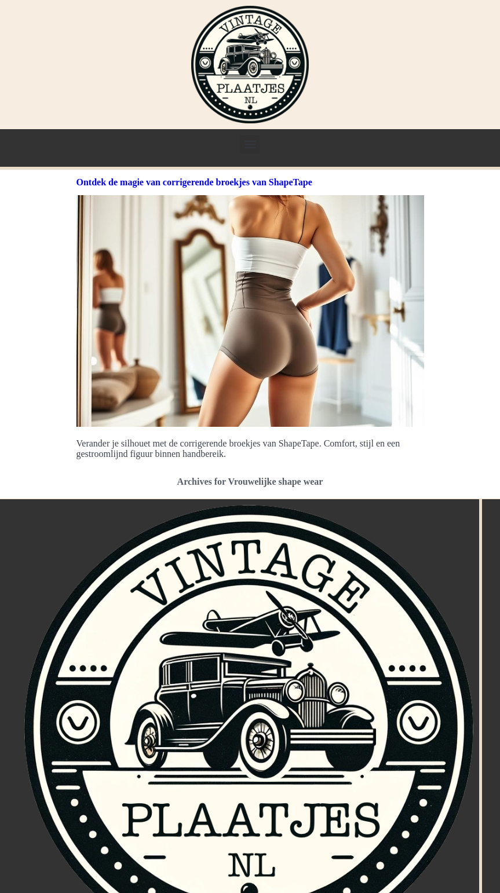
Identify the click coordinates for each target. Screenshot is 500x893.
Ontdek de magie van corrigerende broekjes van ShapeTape (194, 182)
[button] (250, 144)
